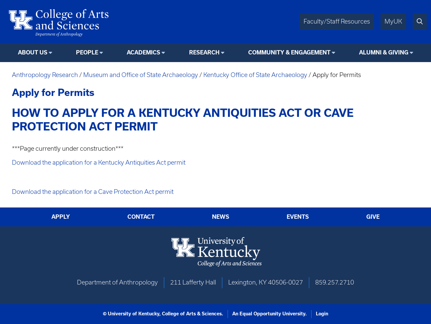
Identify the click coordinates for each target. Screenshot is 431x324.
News (220, 216)
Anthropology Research (45, 74)
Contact (141, 216)
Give (373, 216)
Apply (60, 216)
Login (322, 313)
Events (298, 216)
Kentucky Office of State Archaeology (255, 74)
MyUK (393, 21)
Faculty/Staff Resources (337, 21)
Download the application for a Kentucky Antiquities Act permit (98, 162)
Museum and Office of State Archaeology (140, 74)
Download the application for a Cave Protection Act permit (93, 191)
